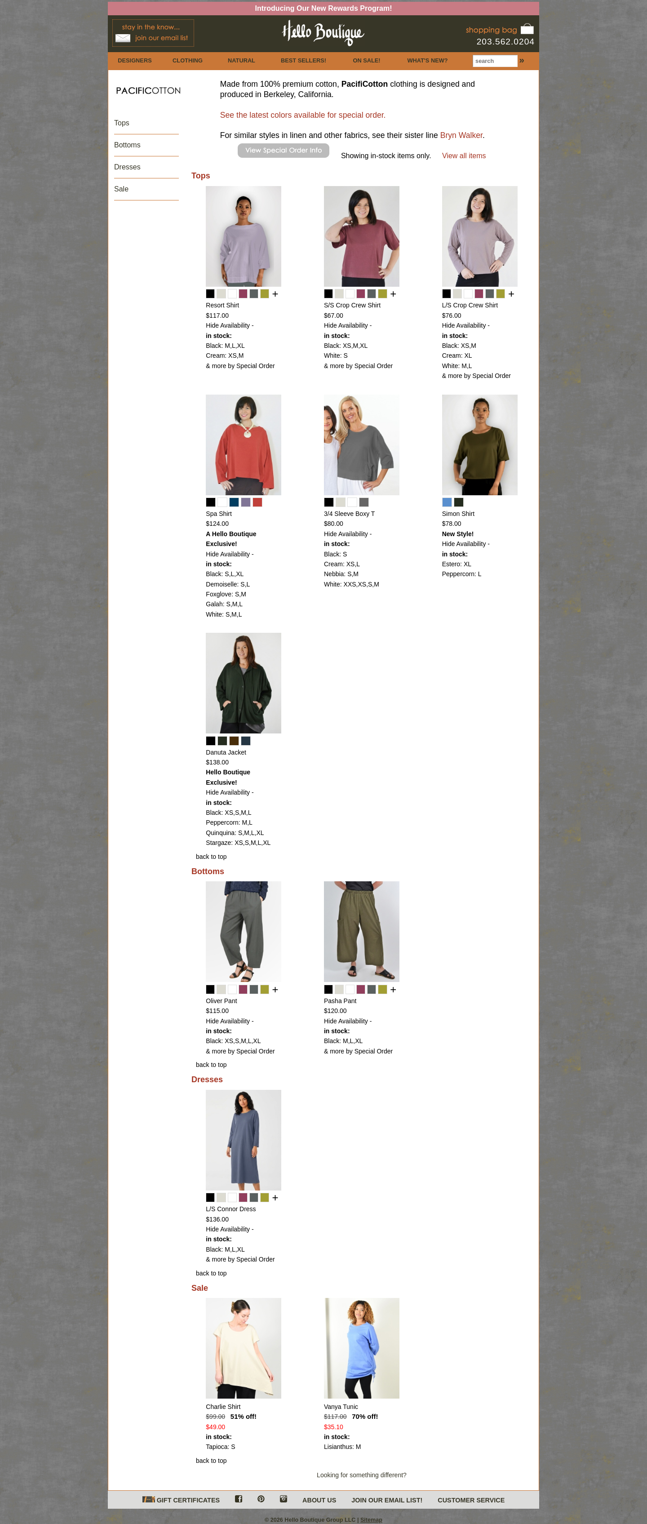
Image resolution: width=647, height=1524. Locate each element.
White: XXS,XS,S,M (351, 584)
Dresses (127, 167)
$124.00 (217, 523)
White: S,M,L (224, 614)
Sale (121, 189)
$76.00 (451, 315)
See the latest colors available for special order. (303, 115)
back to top (211, 856)
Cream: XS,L (342, 564)
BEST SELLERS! (303, 60)
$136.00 (217, 1219)
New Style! (458, 534)
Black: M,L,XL (225, 345)
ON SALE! (366, 60)
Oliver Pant (221, 1000)
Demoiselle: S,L (228, 584)
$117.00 (217, 315)
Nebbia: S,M (341, 574)
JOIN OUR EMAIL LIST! (386, 1500)
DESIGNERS (134, 60)
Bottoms (127, 145)
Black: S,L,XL (225, 574)
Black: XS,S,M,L (228, 812)
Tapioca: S (220, 1446)
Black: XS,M (459, 345)
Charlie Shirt (223, 1406)
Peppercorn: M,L (229, 822)
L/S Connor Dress (231, 1209)
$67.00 (333, 315)
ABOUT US (319, 1500)
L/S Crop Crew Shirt (470, 305)
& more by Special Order (240, 365)
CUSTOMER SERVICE (471, 1500)
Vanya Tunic (341, 1406)
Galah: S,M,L (224, 604)
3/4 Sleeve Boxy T (349, 513)
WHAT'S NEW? (427, 60)
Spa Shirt (219, 513)
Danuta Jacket (226, 752)
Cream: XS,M (225, 355)
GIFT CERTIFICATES (181, 1500)
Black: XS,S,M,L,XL (233, 1040)
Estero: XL (456, 564)
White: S (336, 355)
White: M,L (457, 365)
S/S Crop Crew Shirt (352, 305)
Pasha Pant (340, 1000)
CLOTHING (188, 60)
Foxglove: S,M (226, 594)
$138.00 (217, 762)
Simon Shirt (458, 513)
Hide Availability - (229, 325)
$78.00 (451, 523)
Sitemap (371, 1520)
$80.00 (333, 523)
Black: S (335, 554)
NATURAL (241, 60)
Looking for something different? (362, 1475)
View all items (464, 156)
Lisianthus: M (342, 1446)
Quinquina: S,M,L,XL (235, 832)
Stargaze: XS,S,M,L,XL (238, 842)
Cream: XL (457, 355)
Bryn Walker (461, 135)
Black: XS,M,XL (346, 345)
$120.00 (335, 1010)
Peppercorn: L (462, 574)
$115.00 (217, 1010)
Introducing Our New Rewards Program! (323, 8)
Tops (121, 123)
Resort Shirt (222, 305)
